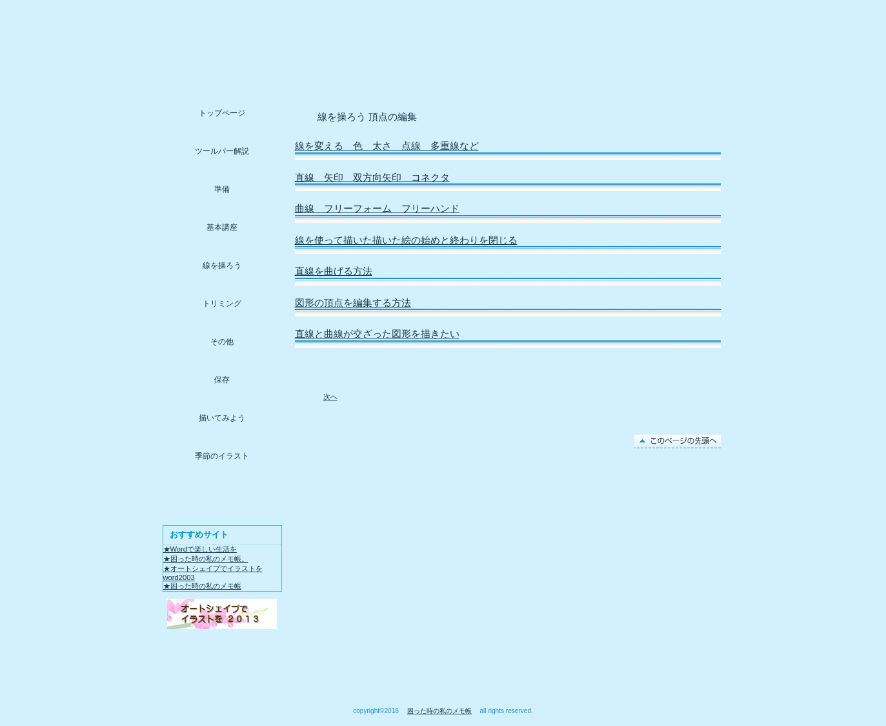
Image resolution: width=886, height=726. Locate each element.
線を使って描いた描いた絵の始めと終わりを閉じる (406, 240)
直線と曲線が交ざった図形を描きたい (377, 334)
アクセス (222, 614)
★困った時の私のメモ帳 (202, 586)
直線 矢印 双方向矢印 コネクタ (372, 177)
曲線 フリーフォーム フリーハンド (377, 208)
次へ (330, 396)
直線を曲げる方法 (333, 271)
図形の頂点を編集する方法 (353, 303)
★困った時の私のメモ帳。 (205, 559)
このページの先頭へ (677, 441)
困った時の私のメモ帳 (439, 710)
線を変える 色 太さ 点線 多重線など (387, 146)
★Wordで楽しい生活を (200, 549)
